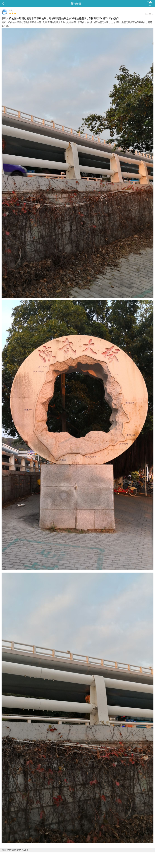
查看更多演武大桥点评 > (15, 850)
